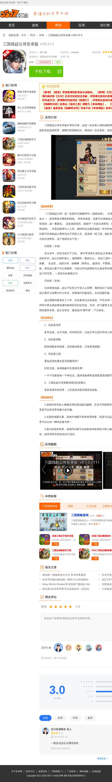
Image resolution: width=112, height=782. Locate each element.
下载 (55, 544)
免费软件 (27, 283)
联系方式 (30, 771)
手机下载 (43, 71)
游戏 (35, 25)
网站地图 (84, 771)
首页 (11, 25)
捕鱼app (10, 268)
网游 (58, 25)
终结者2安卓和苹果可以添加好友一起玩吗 (65, 588)
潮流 (27, 290)
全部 (45, 717)
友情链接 (96, 771)
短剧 (10, 260)
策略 (41, 35)
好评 (60, 717)
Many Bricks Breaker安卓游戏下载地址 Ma (66, 584)
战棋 (58, 62)
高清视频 (27, 275)
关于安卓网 (16, 771)
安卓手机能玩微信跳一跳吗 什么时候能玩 (65, 579)
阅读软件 (10, 290)
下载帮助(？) (57, 771)
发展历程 (42, 771)
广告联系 (71, 771)
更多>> (96, 524)
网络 (10, 283)
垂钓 (27, 268)
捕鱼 (27, 260)
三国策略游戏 (44, 62)
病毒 (10, 275)
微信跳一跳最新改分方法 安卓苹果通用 (64, 574)
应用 (81, 25)
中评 (75, 717)
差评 (90, 717)
